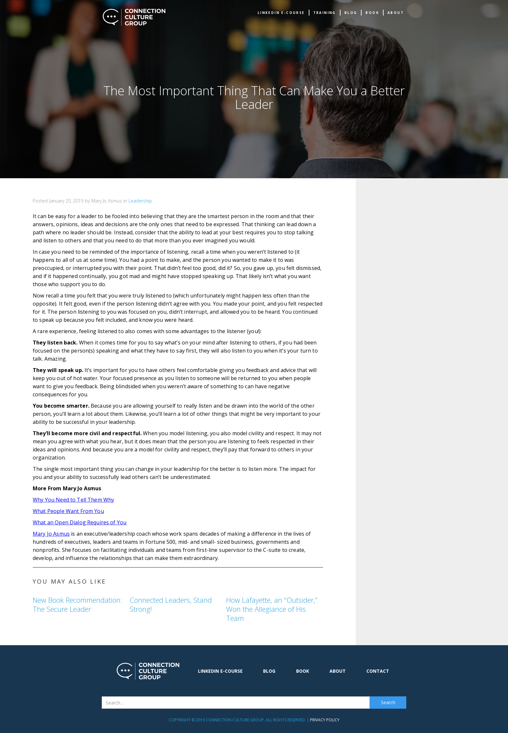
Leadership (140, 201)
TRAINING (324, 12)
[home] (134, 17)
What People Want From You (68, 511)
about (395, 12)
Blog (350, 12)
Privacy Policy (325, 720)
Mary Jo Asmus (51, 533)
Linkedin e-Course (281, 12)
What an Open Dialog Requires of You (79, 522)
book (372, 12)
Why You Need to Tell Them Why (73, 499)
